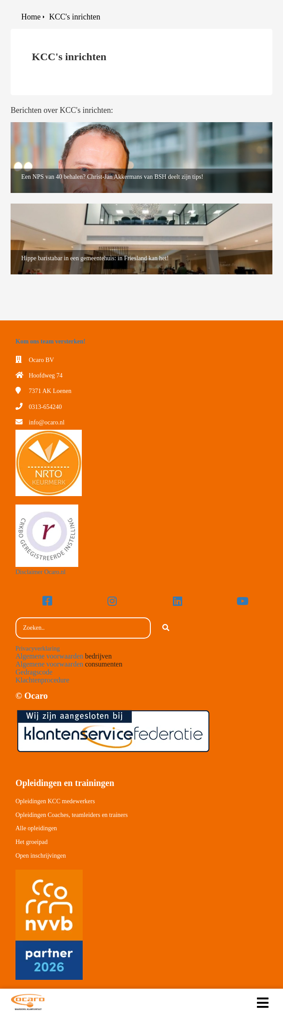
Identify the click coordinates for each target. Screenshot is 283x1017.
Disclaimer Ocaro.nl (40, 572)
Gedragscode (34, 672)
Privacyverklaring (37, 648)
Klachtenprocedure (42, 680)
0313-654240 (45, 407)
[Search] (166, 628)
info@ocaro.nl (47, 422)
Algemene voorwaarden (49, 656)
